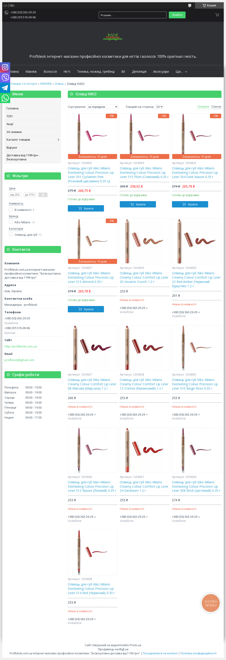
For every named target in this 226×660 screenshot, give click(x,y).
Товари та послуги (24, 84)
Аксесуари (161, 72)
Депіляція (139, 72)
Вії (123, 72)
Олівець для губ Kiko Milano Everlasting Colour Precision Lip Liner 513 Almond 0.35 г (91, 277)
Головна (12, 72)
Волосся (50, 72)
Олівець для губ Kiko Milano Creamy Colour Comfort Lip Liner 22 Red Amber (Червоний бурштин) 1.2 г (196, 279)
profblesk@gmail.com (19, 360)
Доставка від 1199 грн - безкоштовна (23, 157)
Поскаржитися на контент (160, 653)
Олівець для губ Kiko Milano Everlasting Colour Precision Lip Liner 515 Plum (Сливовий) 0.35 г (144, 172)
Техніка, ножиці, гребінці (96, 72)
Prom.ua (135, 645)
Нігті (67, 72)
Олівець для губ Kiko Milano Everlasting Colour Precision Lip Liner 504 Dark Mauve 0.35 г (195, 172)
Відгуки (12, 147)
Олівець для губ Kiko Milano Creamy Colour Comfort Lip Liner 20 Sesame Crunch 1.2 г (144, 277)
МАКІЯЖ (46, 84)
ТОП (9, 116)
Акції (10, 124)
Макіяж (31, 72)
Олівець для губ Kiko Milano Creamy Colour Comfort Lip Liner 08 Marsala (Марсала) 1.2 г (92, 384)
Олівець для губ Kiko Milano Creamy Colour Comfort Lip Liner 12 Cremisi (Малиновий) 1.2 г (144, 384)
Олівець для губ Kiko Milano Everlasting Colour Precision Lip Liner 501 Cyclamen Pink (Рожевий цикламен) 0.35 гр (91, 174)
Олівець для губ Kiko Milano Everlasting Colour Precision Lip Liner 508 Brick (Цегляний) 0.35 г (196, 486)
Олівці (59, 84)
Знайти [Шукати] (177, 15)
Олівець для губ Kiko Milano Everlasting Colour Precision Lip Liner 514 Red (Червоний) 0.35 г (91, 588)
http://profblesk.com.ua (21, 346)
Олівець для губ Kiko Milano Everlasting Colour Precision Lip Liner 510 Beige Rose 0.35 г (195, 384)
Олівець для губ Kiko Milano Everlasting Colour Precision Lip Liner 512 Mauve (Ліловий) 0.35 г (92, 486)
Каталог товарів (18, 139)
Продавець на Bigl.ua (113, 649)
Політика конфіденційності (199, 653)
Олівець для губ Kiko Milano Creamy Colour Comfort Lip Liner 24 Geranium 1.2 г (144, 486)
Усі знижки (14, 132)
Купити (89, 208)
